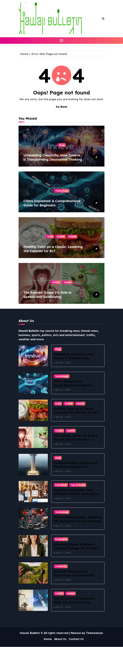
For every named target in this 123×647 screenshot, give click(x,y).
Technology (61, 190)
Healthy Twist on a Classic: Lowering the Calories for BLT (52, 249)
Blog (61, 145)
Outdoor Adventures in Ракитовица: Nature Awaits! (74, 573)
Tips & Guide (78, 485)
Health (72, 236)
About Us (60, 639)
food (50, 236)
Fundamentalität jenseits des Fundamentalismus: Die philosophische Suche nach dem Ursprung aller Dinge (77, 468)
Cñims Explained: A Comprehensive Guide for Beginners (51, 203)
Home (24, 54)
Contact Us (76, 639)
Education (60, 485)
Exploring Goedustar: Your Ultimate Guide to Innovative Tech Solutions (76, 494)
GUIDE (60, 236)
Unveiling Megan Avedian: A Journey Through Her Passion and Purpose (76, 548)
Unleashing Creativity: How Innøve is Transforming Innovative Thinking (52, 157)
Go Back (61, 106)
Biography (61, 539)
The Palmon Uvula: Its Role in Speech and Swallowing (47, 294)
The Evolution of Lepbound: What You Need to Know (74, 600)
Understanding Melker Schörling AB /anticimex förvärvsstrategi (78, 519)
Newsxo (76, 633)
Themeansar (94, 633)
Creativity (60, 566)
